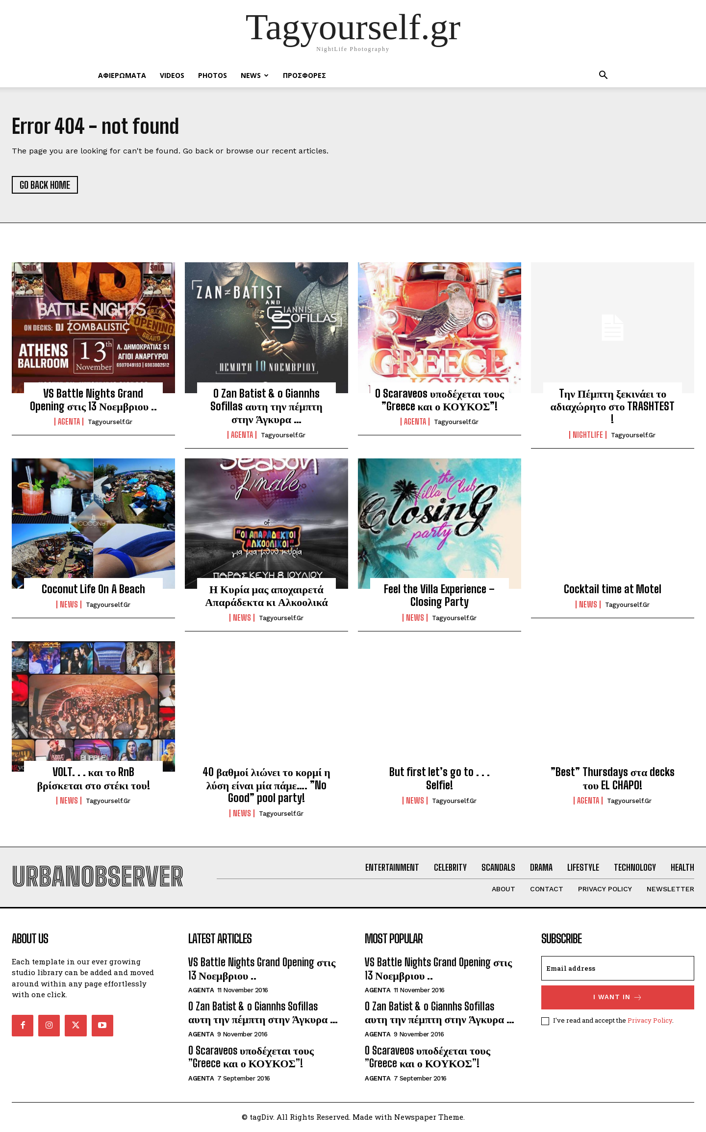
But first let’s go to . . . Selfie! (439, 779)
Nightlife (588, 435)
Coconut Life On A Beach (93, 589)
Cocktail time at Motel (612, 589)
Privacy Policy (650, 1021)
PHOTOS (212, 75)
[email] (617, 969)
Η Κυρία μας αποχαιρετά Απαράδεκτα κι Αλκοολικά (266, 596)
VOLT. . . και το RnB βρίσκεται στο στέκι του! (93, 779)
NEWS (255, 75)
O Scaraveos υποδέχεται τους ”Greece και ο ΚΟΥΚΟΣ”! (439, 400)
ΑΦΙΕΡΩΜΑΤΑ (122, 75)
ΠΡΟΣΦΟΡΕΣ (304, 75)
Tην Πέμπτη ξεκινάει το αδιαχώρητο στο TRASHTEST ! (613, 407)
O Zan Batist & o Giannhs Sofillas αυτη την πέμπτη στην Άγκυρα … (266, 407)
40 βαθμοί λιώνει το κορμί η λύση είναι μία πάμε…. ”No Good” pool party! (266, 785)
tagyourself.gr (110, 423)
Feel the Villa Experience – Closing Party (439, 596)
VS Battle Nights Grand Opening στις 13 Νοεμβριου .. (93, 400)
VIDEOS (172, 75)
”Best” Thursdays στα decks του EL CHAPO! (613, 779)
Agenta (69, 423)
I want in (618, 999)
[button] (603, 76)
